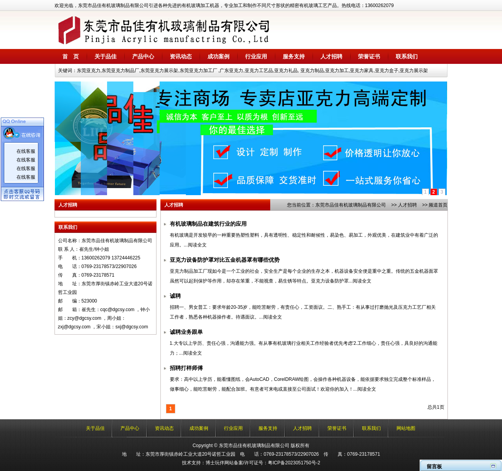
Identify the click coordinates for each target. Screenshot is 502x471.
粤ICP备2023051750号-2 (294, 463)
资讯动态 (181, 56)
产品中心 (143, 56)
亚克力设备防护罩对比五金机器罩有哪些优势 (225, 260)
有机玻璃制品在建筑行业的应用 (208, 224)
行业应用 (256, 56)
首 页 (70, 56)
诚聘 (175, 296)
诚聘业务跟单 (186, 332)
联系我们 (407, 56)
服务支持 (294, 56)
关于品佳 (105, 56)
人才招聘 (331, 56)
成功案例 (218, 56)
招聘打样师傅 (186, 368)
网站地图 (406, 428)
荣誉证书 (369, 56)
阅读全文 (197, 245)
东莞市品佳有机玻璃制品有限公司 (350, 205)
